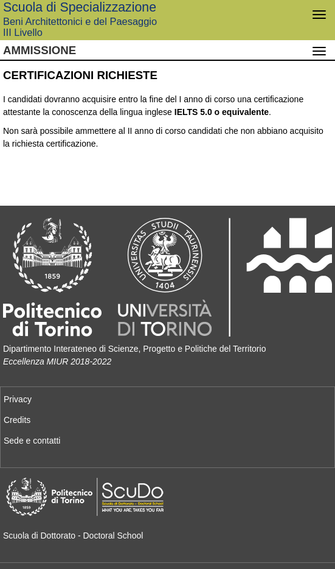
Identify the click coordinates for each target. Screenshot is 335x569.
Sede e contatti (32, 440)
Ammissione (39, 50)
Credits (17, 420)
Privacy (18, 399)
